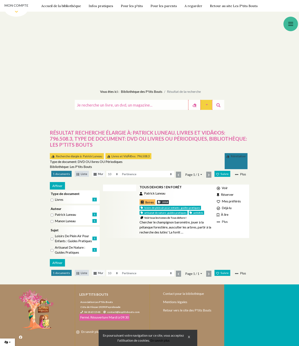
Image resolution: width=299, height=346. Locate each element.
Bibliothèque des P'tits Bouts (141, 91)
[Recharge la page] (113, 174)
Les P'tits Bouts (93, 294)
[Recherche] (131, 105)
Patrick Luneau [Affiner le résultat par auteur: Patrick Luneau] (65, 214)
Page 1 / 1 (192, 174)
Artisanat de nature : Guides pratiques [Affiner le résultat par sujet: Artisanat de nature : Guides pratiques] (70, 249)
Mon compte (16, 5)
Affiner (57, 186)
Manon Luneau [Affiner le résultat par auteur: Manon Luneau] (65, 221)
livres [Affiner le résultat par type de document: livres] (59, 199)
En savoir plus (160, 340)
